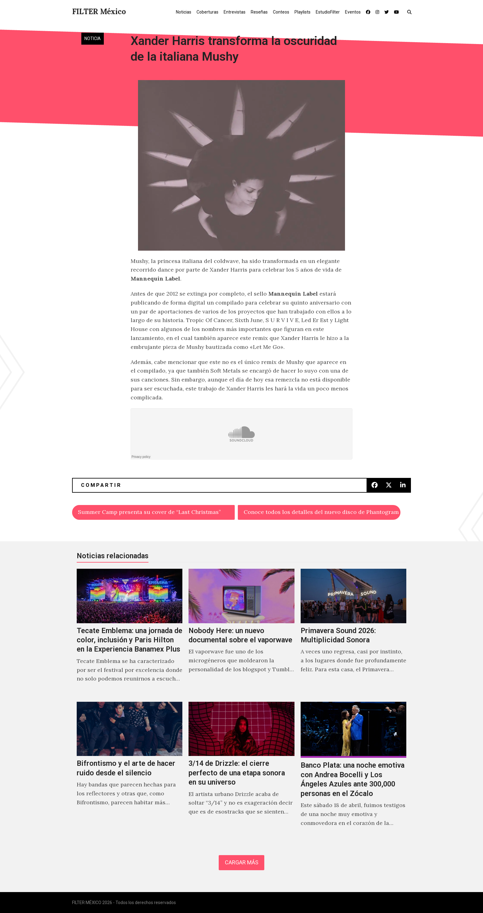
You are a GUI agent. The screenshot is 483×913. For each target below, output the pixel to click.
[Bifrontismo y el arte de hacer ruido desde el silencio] (129, 771)
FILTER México (99, 11)
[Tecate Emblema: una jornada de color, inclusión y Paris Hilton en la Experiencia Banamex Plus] (129, 632)
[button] (411, 11)
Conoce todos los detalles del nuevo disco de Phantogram (321, 511)
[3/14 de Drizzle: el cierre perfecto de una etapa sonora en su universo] (241, 771)
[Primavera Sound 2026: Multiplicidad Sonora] (353, 632)
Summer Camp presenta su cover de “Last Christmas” (149, 511)
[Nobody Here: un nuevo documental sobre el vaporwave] (241, 632)
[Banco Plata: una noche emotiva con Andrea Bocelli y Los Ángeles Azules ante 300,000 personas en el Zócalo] (353, 771)
